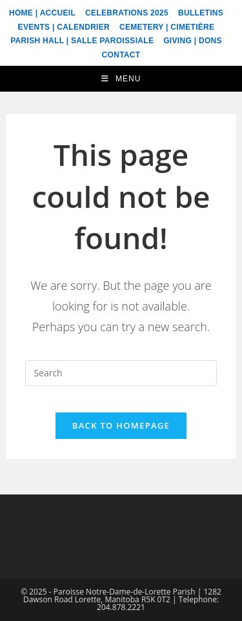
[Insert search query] (120, 373)
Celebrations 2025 (126, 12)
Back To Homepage (121, 425)
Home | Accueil (42, 12)
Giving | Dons (192, 40)
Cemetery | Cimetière (166, 27)
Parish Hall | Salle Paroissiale (82, 40)
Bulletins (200, 12)
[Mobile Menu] (121, 79)
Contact (121, 54)
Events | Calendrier (64, 27)
